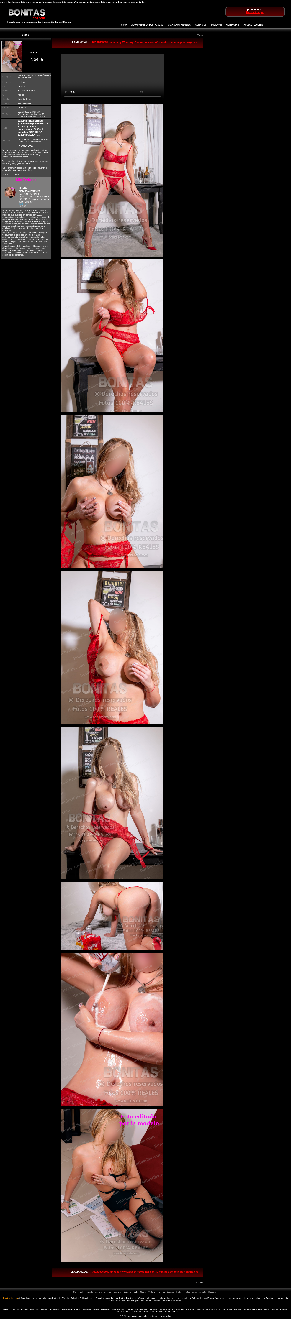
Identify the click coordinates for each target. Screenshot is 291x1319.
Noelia (143, 1292)
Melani (179, 1292)
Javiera (98, 1292)
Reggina (212, 1292)
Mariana (117, 1292)
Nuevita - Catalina (166, 1292)
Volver (200, 35)
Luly (82, 1292)
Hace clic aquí (254, 12)
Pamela (90, 1292)
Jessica (107, 1292)
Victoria (151, 1292)
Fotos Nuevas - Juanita (195, 1292)
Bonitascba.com (10, 1298)
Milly (136, 1292)
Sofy (75, 1292)
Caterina (127, 1292)
